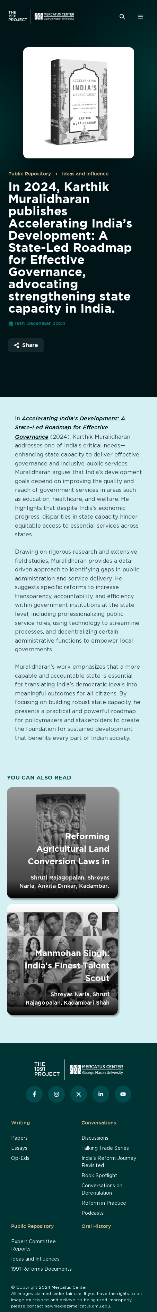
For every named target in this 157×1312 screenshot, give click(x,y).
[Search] (122, 17)
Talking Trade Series (105, 1148)
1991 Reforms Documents (41, 1269)
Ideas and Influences (35, 1259)
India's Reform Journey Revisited (108, 1162)
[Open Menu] (140, 16)
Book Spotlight (99, 1175)
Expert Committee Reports (33, 1245)
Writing (20, 1122)
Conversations (98, 1122)
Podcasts (92, 1213)
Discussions (94, 1138)
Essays (19, 1148)
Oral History (96, 1226)
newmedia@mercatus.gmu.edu (77, 1306)
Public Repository (29, 173)
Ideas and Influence (85, 173)
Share (26, 345)
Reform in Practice (103, 1203)
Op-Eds (20, 1158)
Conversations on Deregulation (101, 1189)
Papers (19, 1138)
